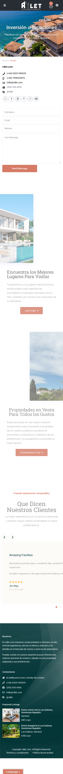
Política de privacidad (43, 753)
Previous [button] (5, 537)
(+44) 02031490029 (16, 73)
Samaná (25, 716)
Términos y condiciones (17, 753)
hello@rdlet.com (14, 82)
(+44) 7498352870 (16, 78)
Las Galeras (27, 732)
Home (4, 61)
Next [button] (12, 537)
